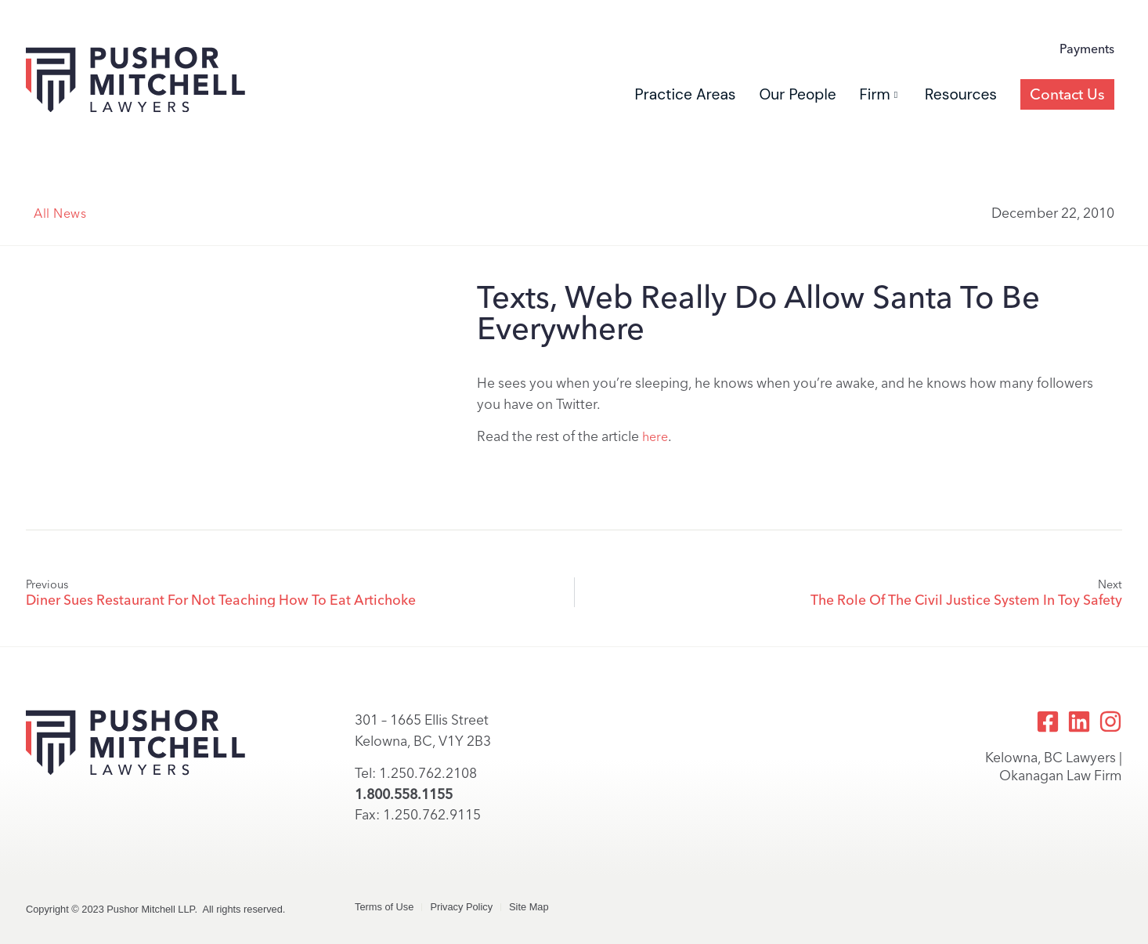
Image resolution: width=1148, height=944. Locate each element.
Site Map (529, 907)
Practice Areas (685, 94)
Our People (797, 94)
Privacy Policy (461, 907)
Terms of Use (384, 907)
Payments (1087, 49)
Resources (961, 94)
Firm (878, 94)
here (655, 436)
